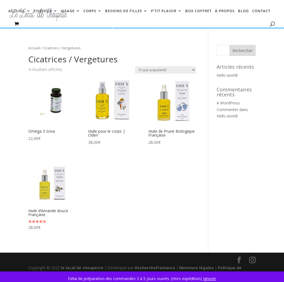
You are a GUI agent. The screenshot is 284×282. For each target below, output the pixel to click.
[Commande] (165, 70)
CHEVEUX (43, 11)
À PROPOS (225, 11)
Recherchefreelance (155, 267)
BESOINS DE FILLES (123, 11)
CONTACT (261, 11)
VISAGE (68, 11)
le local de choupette (82, 267)
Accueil (34, 47)
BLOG (243, 11)
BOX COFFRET (198, 11)
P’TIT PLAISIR (163, 11)
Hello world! (227, 75)
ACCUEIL (16, 11)
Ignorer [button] (209, 278)
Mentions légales (196, 267)
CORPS (89, 11)
